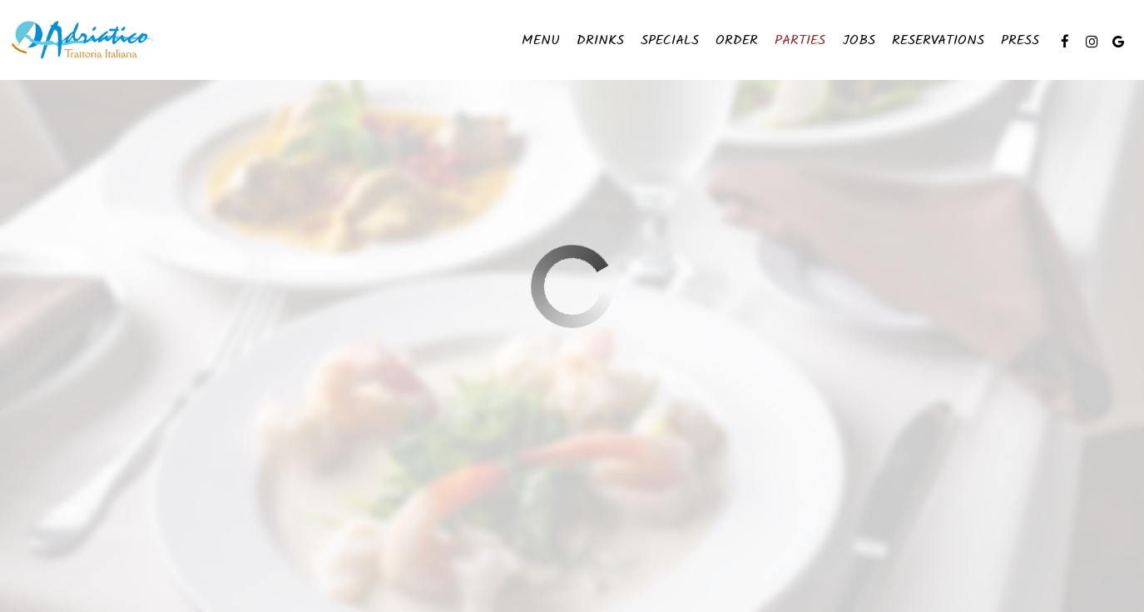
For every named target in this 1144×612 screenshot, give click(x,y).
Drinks (600, 41)
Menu (541, 41)
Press (1020, 41)
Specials (670, 41)
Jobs (858, 41)
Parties (800, 41)
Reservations (938, 41)
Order (737, 41)
